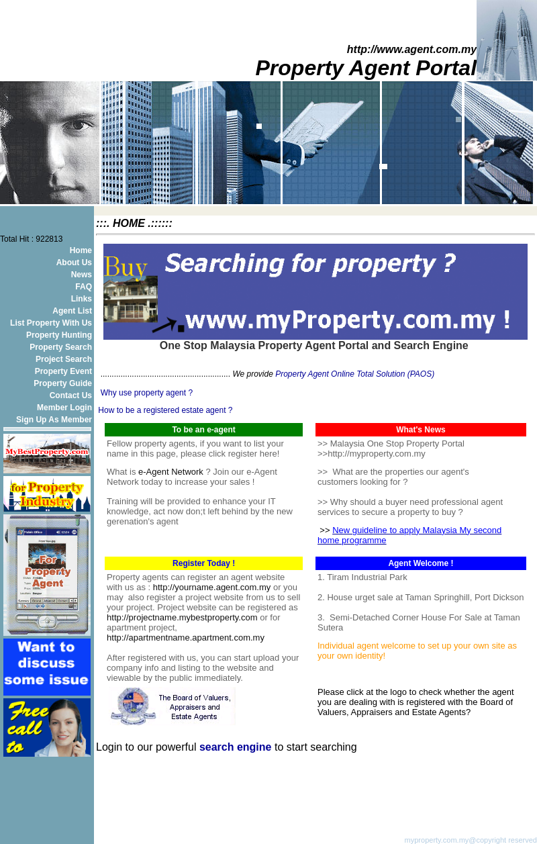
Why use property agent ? (147, 392)
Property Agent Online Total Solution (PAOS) (354, 374)
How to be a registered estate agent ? (166, 410)
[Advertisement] (253, 773)
